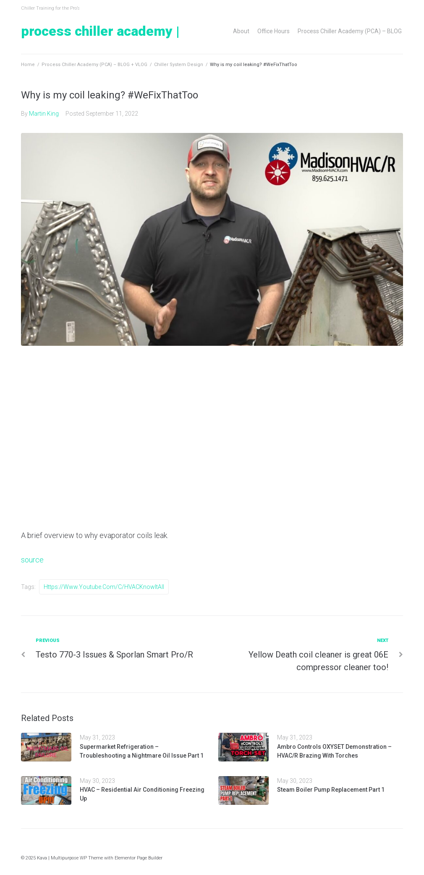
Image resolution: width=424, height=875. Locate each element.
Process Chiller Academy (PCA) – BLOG (350, 31)
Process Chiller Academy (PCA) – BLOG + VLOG (94, 64)
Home (28, 64)
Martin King (44, 113)
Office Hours (273, 31)
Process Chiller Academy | (100, 31)
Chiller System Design (178, 64)
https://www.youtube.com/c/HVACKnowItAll (104, 586)
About (241, 31)
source (32, 559)
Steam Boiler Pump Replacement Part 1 (331, 789)
